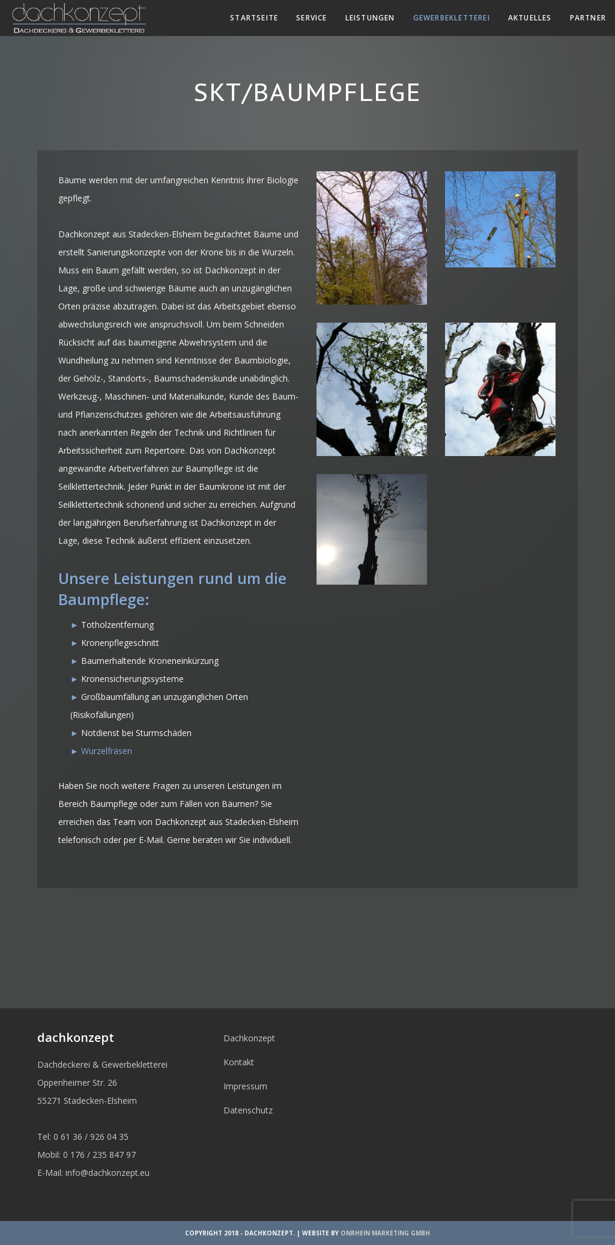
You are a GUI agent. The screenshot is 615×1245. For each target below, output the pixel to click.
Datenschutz (248, 1110)
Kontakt (238, 1062)
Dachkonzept (249, 1038)
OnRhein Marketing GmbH (385, 1233)
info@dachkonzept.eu (107, 1172)
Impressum (245, 1086)
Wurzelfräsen (106, 750)
